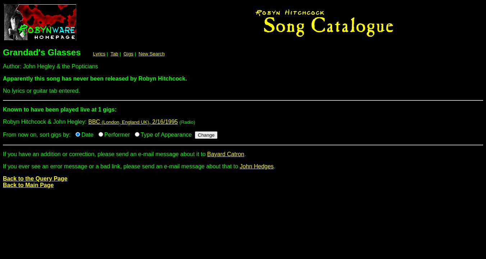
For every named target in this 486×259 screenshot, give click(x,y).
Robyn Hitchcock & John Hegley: (243, 112)
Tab (115, 53)
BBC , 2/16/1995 (133, 122)
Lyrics (99, 53)
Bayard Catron (225, 154)
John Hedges (257, 166)
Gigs (128, 53)
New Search (152, 53)
